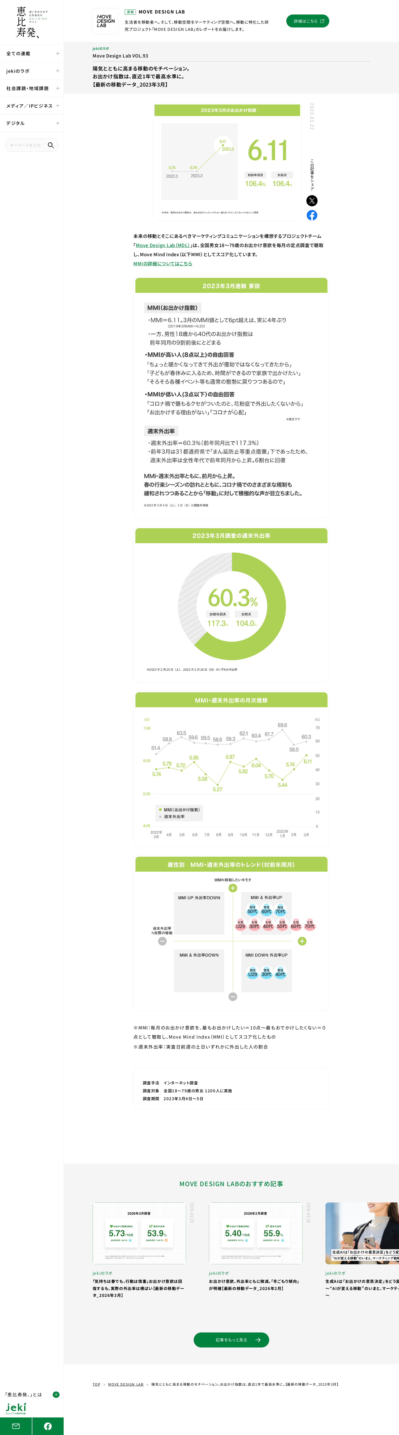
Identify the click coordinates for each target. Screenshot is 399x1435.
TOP (97, 1384)
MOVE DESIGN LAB (126, 1384)
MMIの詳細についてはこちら (162, 263)
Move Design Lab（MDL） (163, 245)
